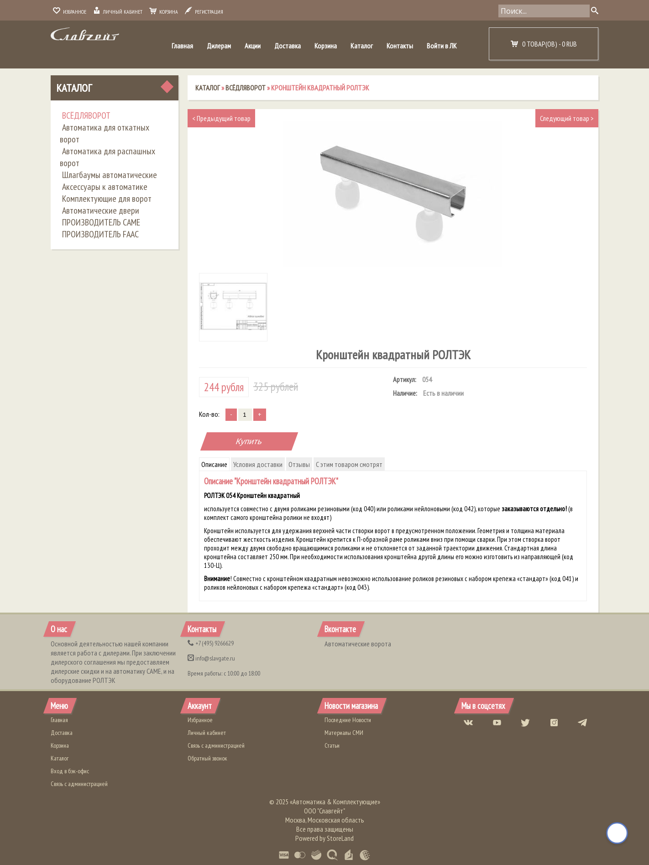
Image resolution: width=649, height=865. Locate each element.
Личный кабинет (117, 11)
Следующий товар (567, 118)
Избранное (69, 11)
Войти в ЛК (442, 45)
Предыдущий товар (221, 118)
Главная (182, 45)
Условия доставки (258, 464)
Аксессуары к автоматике (104, 187)
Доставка (287, 45)
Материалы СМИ (343, 733)
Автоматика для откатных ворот (104, 133)
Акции (253, 45)
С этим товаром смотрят (349, 464)
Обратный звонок (207, 758)
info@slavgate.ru (211, 658)
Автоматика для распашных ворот (107, 157)
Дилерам (219, 45)
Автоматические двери (100, 210)
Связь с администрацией (79, 784)
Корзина (163, 11)
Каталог (362, 45)
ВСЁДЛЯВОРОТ (86, 115)
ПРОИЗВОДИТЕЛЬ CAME (101, 222)
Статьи (332, 745)
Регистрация (204, 11)
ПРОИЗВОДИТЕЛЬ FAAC (100, 234)
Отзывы (299, 464)
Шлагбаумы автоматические (109, 175)
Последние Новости (347, 720)
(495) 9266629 (211, 643)
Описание (214, 464)
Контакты (400, 45)
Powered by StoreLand (324, 838)
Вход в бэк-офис (70, 771)
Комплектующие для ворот (107, 198)
